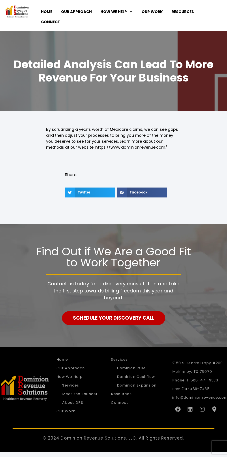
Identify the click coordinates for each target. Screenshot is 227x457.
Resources (183, 11)
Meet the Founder (80, 393)
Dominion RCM (131, 368)
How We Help (117, 12)
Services (70, 385)
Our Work (152, 11)
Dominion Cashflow (136, 376)
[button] (90, 192)
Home (46, 11)
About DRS (72, 402)
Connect (50, 22)
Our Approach (76, 11)
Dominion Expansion (137, 385)
